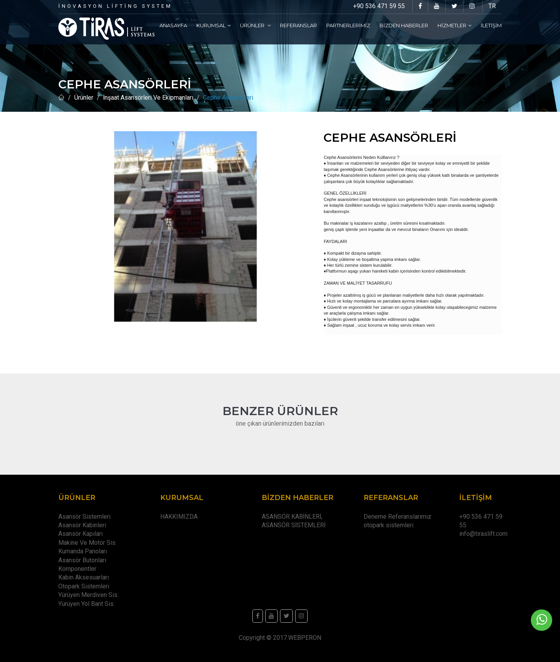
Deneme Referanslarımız (397, 516)
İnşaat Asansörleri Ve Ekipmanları (148, 97)
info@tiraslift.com (483, 533)
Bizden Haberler (404, 25)
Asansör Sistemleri (84, 516)
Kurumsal (213, 25)
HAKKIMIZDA (179, 516)
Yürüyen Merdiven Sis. (88, 595)
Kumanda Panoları (82, 551)
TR (492, 6)
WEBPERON (304, 637)
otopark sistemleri (388, 525)
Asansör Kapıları (80, 533)
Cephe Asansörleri (228, 97)
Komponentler (77, 568)
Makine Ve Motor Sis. (87, 542)
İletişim (491, 25)
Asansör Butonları (82, 560)
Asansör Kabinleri (82, 525)
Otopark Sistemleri (83, 586)
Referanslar (298, 25)
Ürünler (255, 25)
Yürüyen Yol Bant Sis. (86, 603)
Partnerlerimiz (348, 25)
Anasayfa (173, 25)
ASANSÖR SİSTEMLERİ (294, 525)
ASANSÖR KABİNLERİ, (292, 516)
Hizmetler (454, 25)
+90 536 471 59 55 (379, 6)
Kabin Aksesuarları (83, 577)
